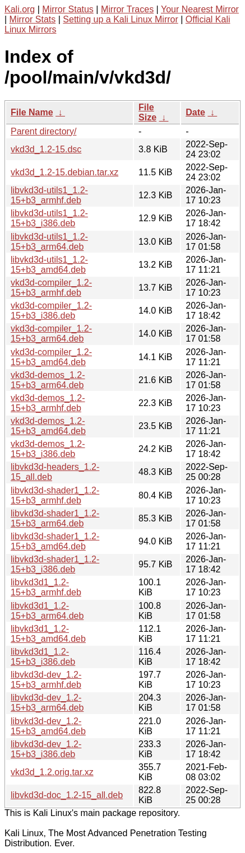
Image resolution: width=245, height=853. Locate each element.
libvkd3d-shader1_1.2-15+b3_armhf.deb (55, 495)
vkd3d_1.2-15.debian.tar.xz (64, 172)
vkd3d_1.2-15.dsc (46, 149)
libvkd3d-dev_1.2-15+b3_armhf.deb (46, 679)
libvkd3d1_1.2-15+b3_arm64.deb (47, 611)
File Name (32, 112)
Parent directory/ (43, 131)
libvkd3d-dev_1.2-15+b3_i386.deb (46, 749)
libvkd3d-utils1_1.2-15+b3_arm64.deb (49, 241)
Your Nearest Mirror (200, 9)
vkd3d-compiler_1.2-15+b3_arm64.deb (51, 333)
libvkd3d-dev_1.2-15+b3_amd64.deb (48, 726)
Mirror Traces (127, 9)
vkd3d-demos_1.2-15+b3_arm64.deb (48, 380)
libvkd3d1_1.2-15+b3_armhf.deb (46, 587)
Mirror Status (68, 9)
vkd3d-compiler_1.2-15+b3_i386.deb (51, 310)
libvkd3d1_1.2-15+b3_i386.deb (43, 656)
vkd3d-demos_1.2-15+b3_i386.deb (48, 449)
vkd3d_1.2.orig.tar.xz (52, 772)
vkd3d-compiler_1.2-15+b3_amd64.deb (51, 357)
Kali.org (19, 9)
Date (195, 112)
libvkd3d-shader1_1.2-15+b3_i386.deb (55, 564)
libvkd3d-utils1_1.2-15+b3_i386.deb (49, 218)
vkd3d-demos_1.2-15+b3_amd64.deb (48, 426)
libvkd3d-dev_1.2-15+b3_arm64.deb (47, 702)
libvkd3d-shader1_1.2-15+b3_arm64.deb (55, 518)
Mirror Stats (33, 19)
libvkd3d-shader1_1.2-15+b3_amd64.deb (55, 541)
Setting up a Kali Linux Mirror (120, 19)
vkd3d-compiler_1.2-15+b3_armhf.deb (51, 287)
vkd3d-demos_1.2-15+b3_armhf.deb (48, 403)
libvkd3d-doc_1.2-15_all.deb (67, 795)
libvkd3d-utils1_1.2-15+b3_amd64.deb (49, 264)
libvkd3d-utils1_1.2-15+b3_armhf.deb (49, 195)
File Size (147, 112)
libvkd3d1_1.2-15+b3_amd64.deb (48, 634)
